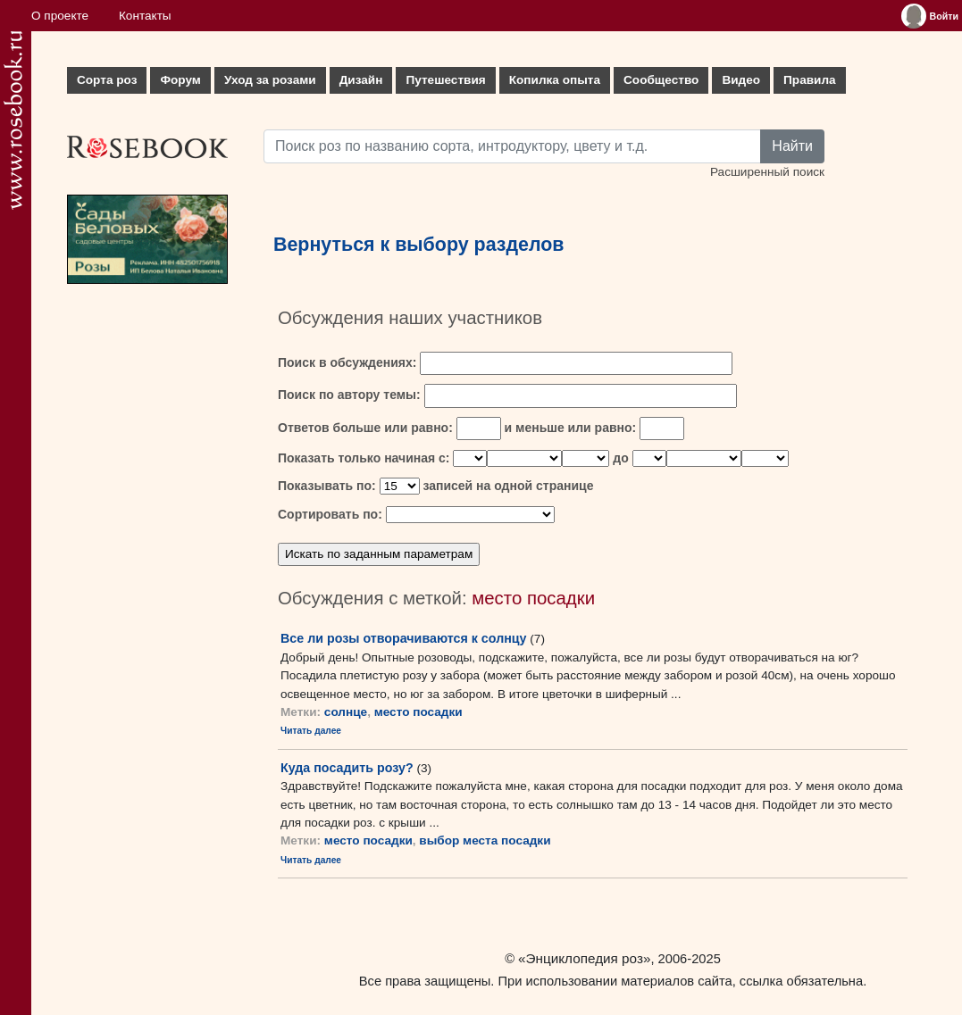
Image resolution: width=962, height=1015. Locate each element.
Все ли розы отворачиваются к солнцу (403, 638)
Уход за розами (270, 80)
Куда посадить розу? (347, 768)
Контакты (145, 15)
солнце (345, 712)
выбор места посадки (484, 840)
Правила (809, 80)
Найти (792, 146)
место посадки (418, 712)
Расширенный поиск (767, 172)
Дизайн (361, 80)
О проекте (59, 15)
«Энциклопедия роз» (584, 958)
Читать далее (310, 731)
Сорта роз (107, 80)
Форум (180, 80)
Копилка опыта (554, 80)
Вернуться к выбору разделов (419, 244)
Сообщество (660, 80)
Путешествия (445, 80)
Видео (741, 80)
